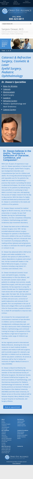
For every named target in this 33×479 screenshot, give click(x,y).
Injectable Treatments (6, 440)
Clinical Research (26, 2)
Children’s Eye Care (21, 425)
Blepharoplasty (9, 92)
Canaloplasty (4, 437)
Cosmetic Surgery (21, 424)
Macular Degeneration (7, 438)
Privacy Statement (16, 463)
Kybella (19, 438)
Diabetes (4, 433)
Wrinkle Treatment (21, 437)
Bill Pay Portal (16, 4)
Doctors (27, 1)
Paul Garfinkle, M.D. (6, 451)
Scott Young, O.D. (5, 452)
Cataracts (6, 89)
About (4, 1)
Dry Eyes (3, 443)
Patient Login (4, 4)
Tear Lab (4, 444)
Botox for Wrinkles (10, 86)
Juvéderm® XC (20, 433)
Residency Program (4, 2)
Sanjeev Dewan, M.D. (6, 448)
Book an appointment (12, 407)
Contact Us (15, 2)
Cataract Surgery (9, 109)
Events (15, 1)
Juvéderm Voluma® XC (22, 435)
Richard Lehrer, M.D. (6, 449)
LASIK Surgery (20, 422)
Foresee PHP (4, 441)
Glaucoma (4, 435)
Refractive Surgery (10, 101)
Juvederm (6, 98)
